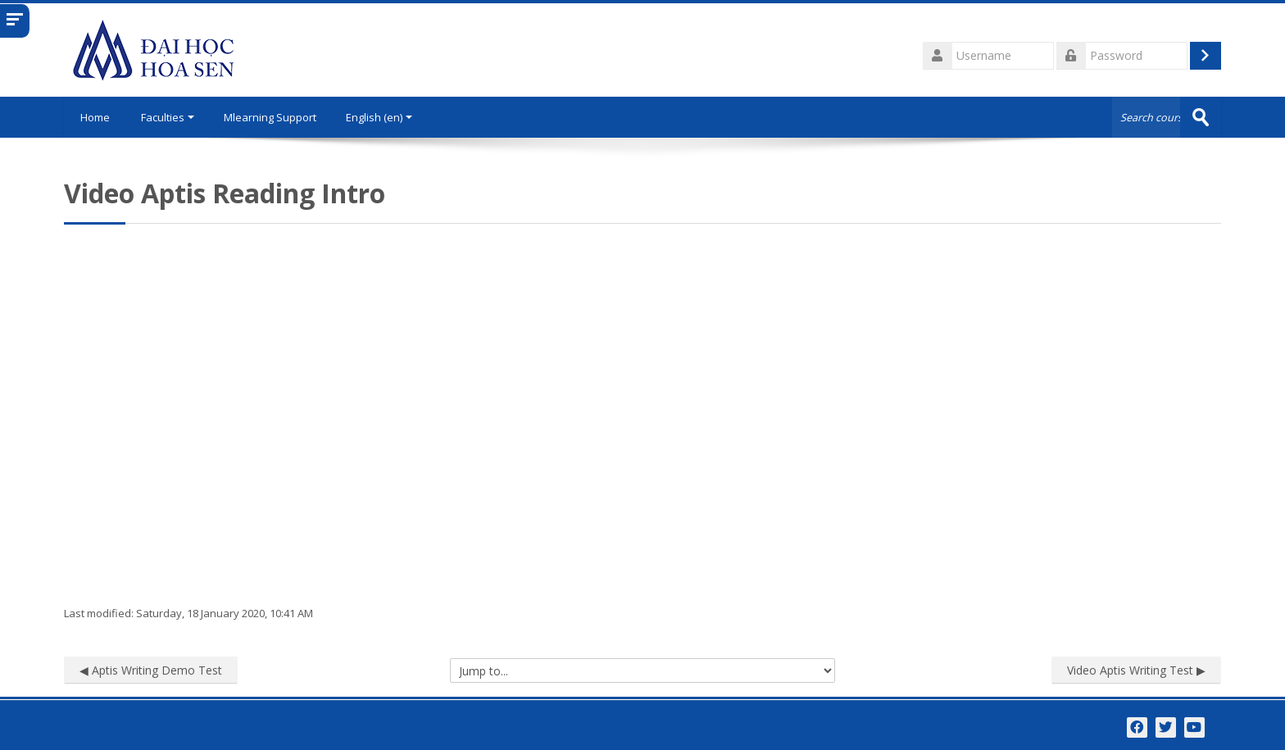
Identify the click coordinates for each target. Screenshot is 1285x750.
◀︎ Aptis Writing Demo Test (150, 670)
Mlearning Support (270, 117)
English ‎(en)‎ (379, 117)
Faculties (167, 117)
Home (95, 117)
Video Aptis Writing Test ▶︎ (1136, 670)
